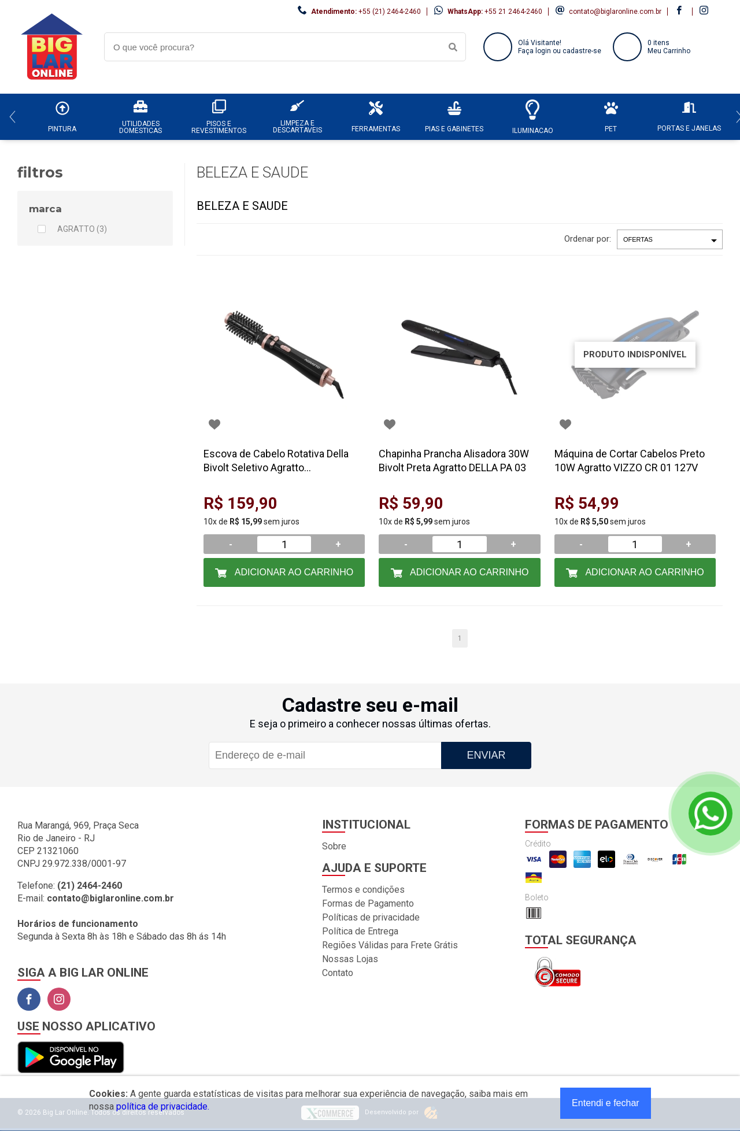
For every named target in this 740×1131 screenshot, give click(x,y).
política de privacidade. (162, 1106)
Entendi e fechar (605, 1103)
